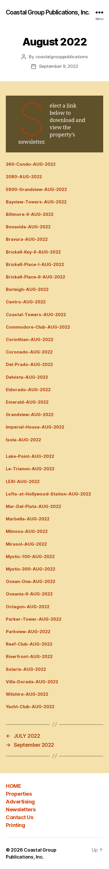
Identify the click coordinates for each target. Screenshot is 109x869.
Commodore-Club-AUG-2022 (38, 327)
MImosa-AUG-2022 (27, 531)
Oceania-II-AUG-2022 (29, 593)
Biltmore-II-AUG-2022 (29, 214)
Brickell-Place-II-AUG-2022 (35, 276)
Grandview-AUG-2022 (29, 414)
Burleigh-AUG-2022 (27, 289)
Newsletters (21, 809)
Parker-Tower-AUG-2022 (33, 619)
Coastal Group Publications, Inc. (48, 12)
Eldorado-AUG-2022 (28, 389)
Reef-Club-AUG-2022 (29, 644)
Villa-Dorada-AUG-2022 (32, 681)
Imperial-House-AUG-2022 (35, 427)
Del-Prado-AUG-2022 (29, 364)
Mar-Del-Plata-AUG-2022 (33, 506)
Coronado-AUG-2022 (29, 351)
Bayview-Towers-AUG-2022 (36, 201)
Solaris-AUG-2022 (26, 669)
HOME (13, 786)
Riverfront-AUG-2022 (29, 656)
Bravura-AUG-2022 (27, 239)
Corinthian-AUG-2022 (29, 339)
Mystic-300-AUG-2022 (30, 568)
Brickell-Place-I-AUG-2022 (35, 264)
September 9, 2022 (58, 66)
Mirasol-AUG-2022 (26, 544)
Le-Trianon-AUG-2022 (30, 468)
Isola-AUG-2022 (23, 439)
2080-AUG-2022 (24, 176)
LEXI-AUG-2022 (23, 481)
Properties (19, 794)
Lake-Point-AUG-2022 (30, 456)
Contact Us (19, 817)
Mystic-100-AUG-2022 (30, 556)
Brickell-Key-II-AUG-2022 (33, 251)
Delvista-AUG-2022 (27, 377)
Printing (15, 825)
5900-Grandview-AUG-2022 (36, 189)
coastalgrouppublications (61, 56)
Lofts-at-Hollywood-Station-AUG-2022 (48, 493)
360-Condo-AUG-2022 (31, 164)
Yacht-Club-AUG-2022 (30, 706)
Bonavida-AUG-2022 (28, 226)
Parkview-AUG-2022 (28, 631)
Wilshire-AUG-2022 (27, 694)
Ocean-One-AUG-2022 (30, 581)
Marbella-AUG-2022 (27, 518)
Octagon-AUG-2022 (27, 606)
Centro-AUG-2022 (26, 301)
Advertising (20, 802)
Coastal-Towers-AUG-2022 (36, 314)
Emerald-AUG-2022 (27, 402)
